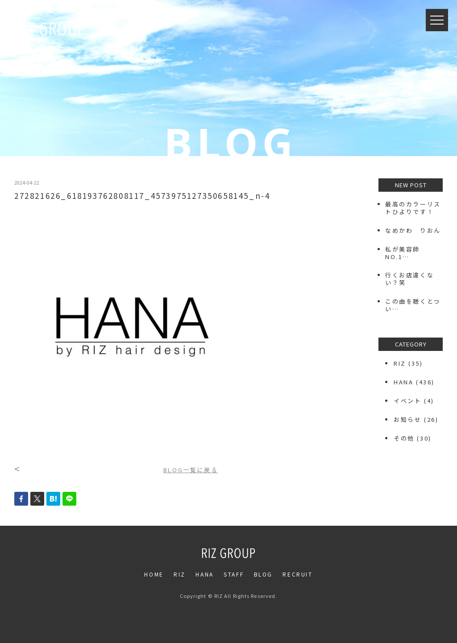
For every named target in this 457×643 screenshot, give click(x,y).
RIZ (400, 363)
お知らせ (407, 419)
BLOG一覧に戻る (190, 470)
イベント (407, 400)
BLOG (263, 574)
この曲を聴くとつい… (412, 305)
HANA (403, 382)
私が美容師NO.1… (402, 253)
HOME (153, 574)
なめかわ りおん (413, 230)
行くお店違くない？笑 (409, 279)
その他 (404, 438)
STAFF (234, 574)
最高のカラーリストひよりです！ (413, 208)
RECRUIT (297, 574)
